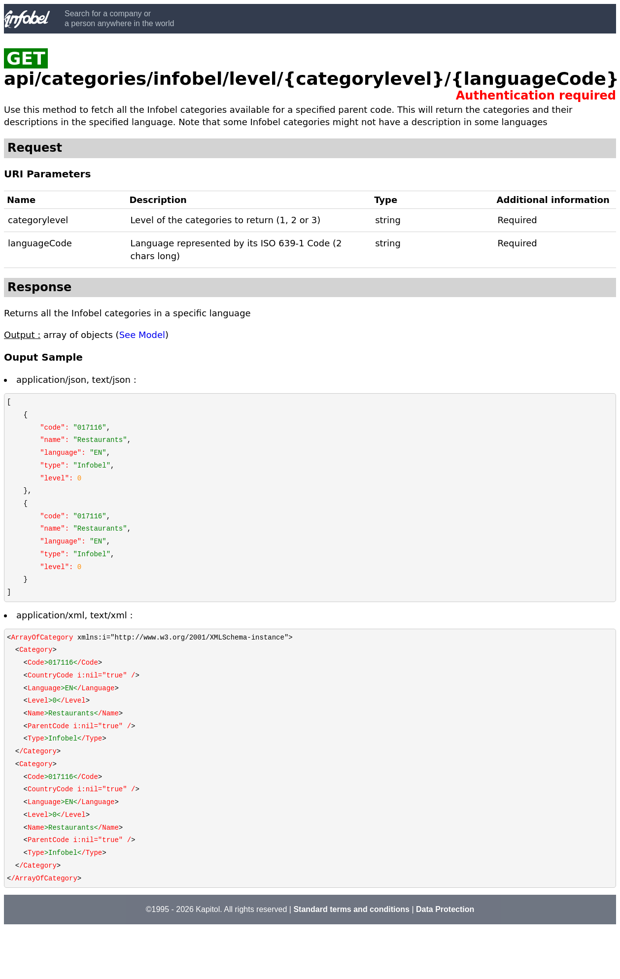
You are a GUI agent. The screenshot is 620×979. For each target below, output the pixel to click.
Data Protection (445, 909)
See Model (142, 335)
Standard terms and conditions (351, 909)
